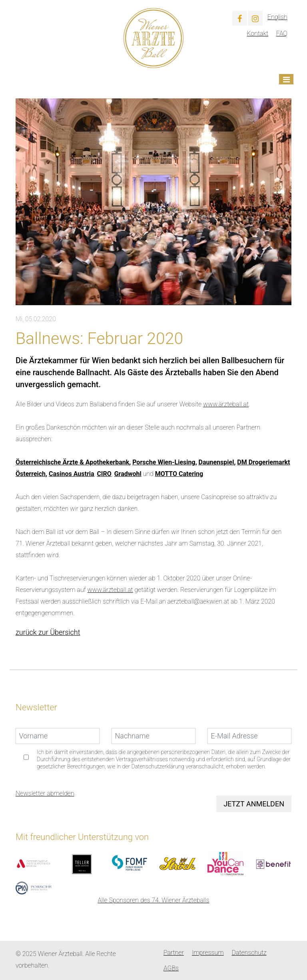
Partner (173, 952)
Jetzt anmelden (253, 804)
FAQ (281, 33)
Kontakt (257, 33)
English (277, 17)
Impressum (208, 952)
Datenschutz (249, 952)
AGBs (171, 968)
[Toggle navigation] (286, 79)
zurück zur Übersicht (48, 632)
